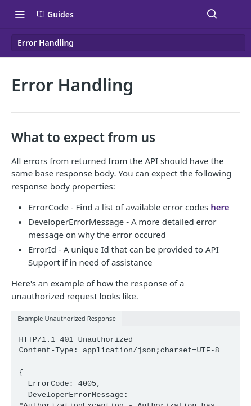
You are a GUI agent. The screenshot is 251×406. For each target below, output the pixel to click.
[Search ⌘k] (211, 14)
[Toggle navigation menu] (19, 14)
